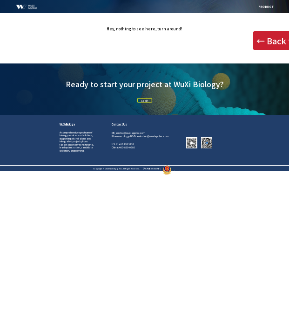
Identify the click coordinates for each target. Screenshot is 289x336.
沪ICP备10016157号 (151, 168)
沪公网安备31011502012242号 (179, 171)
